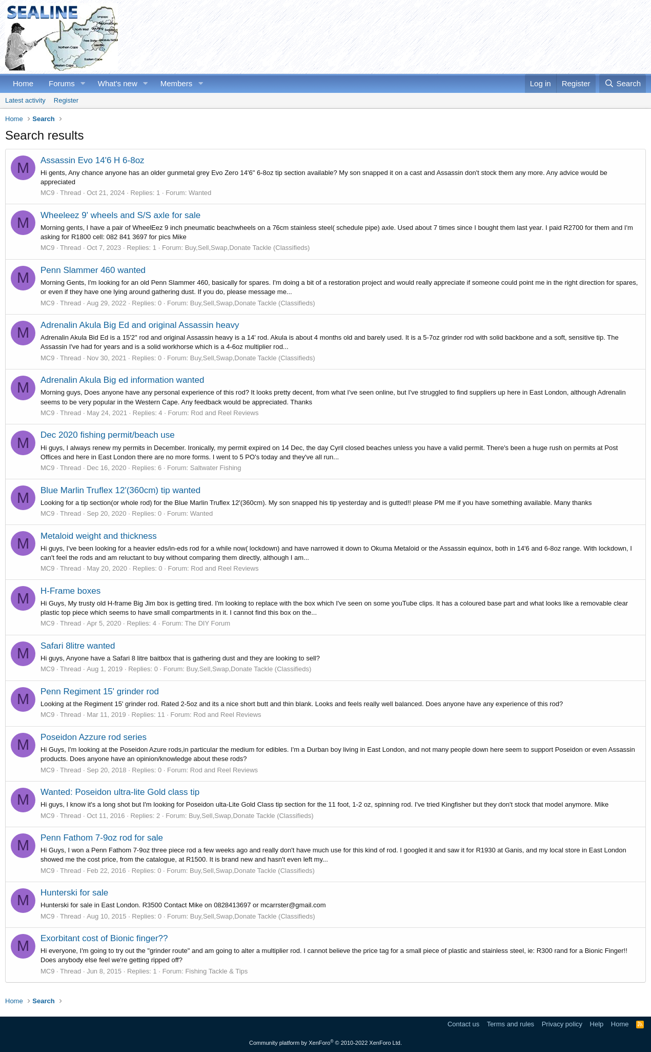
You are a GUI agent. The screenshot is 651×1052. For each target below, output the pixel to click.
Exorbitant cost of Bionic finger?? (104, 938)
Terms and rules (510, 1024)
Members (176, 83)
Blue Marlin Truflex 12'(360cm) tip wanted (120, 490)
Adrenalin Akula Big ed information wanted (122, 380)
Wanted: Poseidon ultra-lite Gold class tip (119, 792)
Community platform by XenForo (325, 1043)
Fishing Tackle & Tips (216, 971)
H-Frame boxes (70, 591)
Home (23, 83)
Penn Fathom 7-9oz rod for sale (101, 838)
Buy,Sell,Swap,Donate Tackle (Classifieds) (247, 247)
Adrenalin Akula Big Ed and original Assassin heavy (139, 325)
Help (597, 1024)
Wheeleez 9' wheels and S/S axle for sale (120, 215)
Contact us (463, 1024)
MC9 (47, 193)
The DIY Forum (207, 623)
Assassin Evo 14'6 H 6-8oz (92, 160)
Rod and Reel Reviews (224, 413)
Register (66, 100)
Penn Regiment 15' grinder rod (99, 691)
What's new (117, 83)
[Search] (622, 83)
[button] (83, 83)
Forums (62, 83)
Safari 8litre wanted (77, 646)
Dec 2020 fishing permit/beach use (107, 435)
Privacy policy (562, 1024)
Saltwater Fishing (215, 468)
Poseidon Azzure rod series (93, 737)
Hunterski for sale (74, 893)
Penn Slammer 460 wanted (93, 270)
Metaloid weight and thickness (98, 536)
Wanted (200, 193)
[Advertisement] (459, 37)
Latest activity (25, 100)
